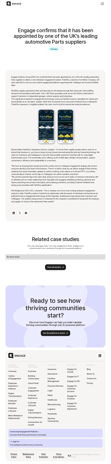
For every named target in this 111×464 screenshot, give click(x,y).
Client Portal (33, 383)
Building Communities (33, 377)
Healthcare (52, 400)
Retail (50, 395)
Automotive (52, 374)
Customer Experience (32, 396)
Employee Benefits (12, 402)
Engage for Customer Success (72, 389)
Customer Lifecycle (32, 404)
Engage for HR (73, 381)
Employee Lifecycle (12, 409)
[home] (14, 3)
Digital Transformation (15, 394)
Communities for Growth (35, 423)
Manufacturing (54, 404)
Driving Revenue (35, 417)
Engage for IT (73, 377)
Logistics (51, 409)
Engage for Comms (72, 370)
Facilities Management (53, 379)
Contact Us (91, 378)
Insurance (52, 369)
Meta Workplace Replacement (15, 417)
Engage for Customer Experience (72, 406)
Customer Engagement (33, 389)
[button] (102, 4)
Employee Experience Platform (13, 386)
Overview (12, 371)
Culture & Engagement (14, 377)
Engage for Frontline (72, 397)
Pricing (90, 383)
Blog (89, 369)
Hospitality (52, 414)
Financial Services (55, 386)
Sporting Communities (53, 419)
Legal (50, 391)
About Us (91, 374)
